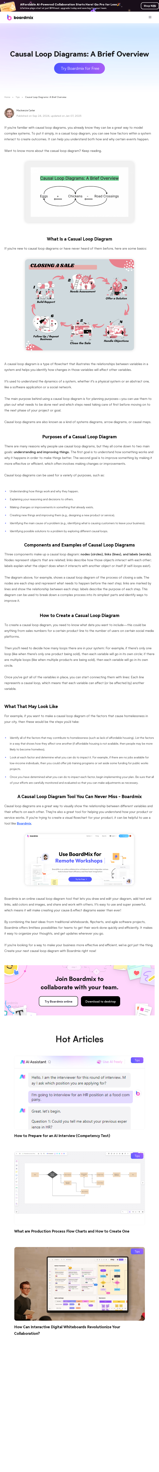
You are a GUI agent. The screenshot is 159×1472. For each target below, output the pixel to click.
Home (7, 97)
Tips (18, 97)
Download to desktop (100, 1001)
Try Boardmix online (58, 1001)
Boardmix (24, 823)
